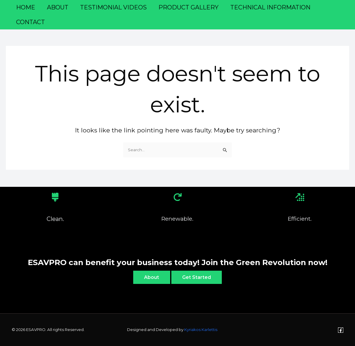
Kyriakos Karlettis (200, 329)
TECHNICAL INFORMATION (270, 7)
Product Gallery (188, 7)
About (57, 7)
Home (25, 7)
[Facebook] (340, 330)
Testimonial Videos (113, 7)
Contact (30, 22)
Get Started (197, 277)
